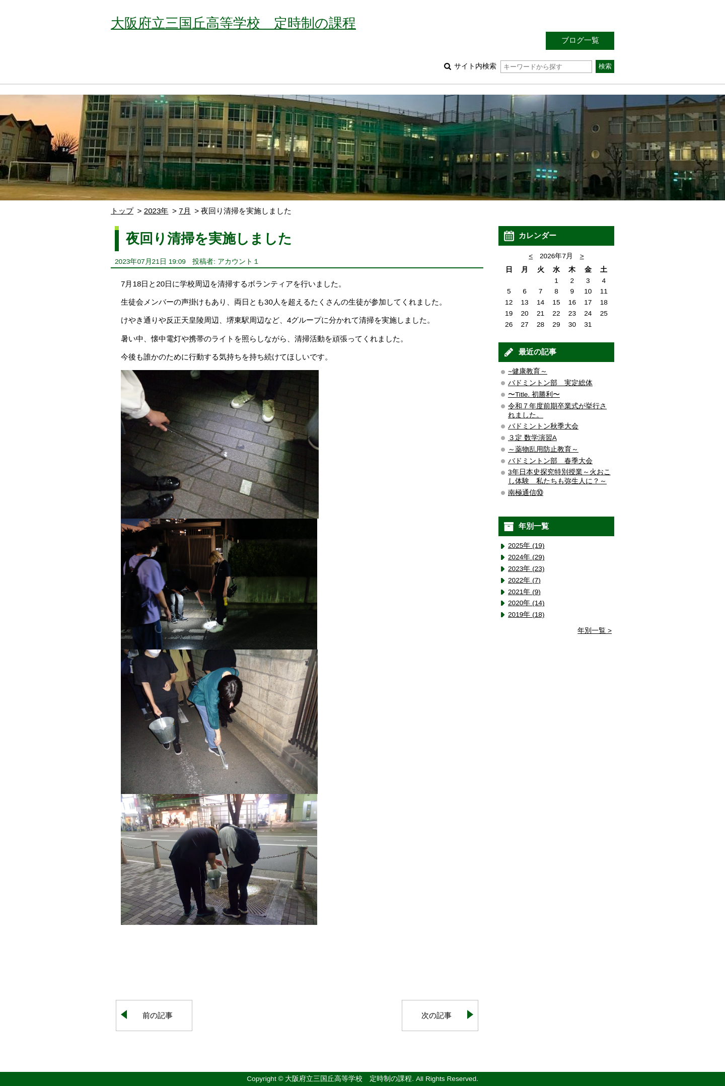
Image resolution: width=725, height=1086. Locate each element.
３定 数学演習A (532, 438)
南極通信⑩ (525, 492)
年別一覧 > (594, 630)
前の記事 (157, 1015)
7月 (184, 210)
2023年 (156, 210)
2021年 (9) (524, 592)
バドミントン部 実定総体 (550, 383)
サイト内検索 (523, 66)
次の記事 (436, 1015)
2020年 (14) (526, 603)
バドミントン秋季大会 (543, 426)
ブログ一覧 (580, 40)
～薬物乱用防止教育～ (543, 449)
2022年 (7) (524, 580)
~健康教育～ (527, 371)
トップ (122, 210)
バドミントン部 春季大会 (550, 461)
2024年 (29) (526, 557)
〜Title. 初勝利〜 (534, 394)
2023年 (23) (526, 568)
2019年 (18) (526, 614)
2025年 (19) (526, 545)
